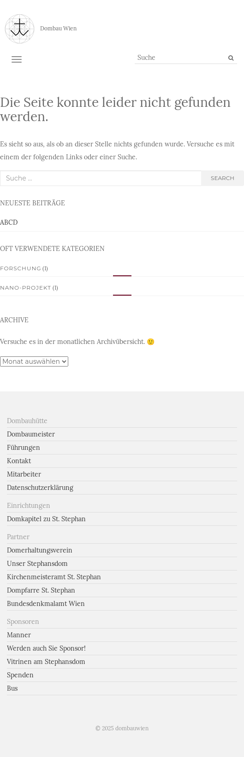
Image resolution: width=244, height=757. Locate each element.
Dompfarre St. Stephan (41, 590)
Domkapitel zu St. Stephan (46, 519)
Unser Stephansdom (37, 563)
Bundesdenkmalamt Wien (46, 604)
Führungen (23, 447)
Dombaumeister (31, 434)
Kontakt (19, 461)
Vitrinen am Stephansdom (46, 662)
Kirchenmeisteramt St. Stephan (54, 577)
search (222, 178)
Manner (19, 635)
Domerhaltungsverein (39, 550)
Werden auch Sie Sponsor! (46, 648)
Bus (12, 688)
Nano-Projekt (25, 287)
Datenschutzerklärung (40, 487)
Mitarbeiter (24, 474)
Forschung (20, 268)
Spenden (20, 675)
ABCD (9, 222)
